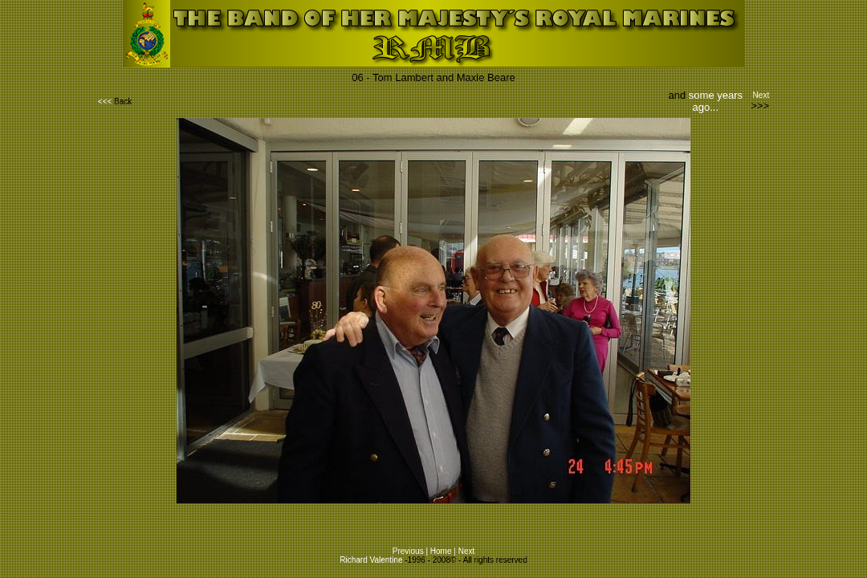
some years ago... (716, 101)
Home (441, 551)
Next (760, 95)
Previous (408, 551)
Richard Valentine (371, 560)
